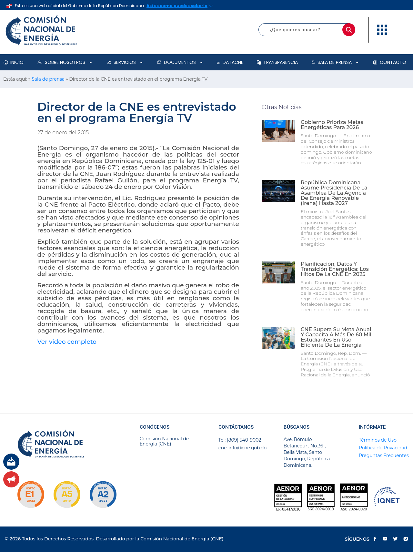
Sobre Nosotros (65, 62)
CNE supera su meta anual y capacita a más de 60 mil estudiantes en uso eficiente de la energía (336, 337)
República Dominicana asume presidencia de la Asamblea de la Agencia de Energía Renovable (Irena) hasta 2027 (334, 192)
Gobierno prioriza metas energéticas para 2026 (332, 124)
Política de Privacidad (383, 448)
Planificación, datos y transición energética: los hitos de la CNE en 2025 (335, 269)
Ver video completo (67, 341)
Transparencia (277, 62)
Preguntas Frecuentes (384, 455)
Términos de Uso (378, 440)
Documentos (180, 62)
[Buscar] (348, 29)
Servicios (125, 62)
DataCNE (230, 62)
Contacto (389, 62)
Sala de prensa (335, 62)
